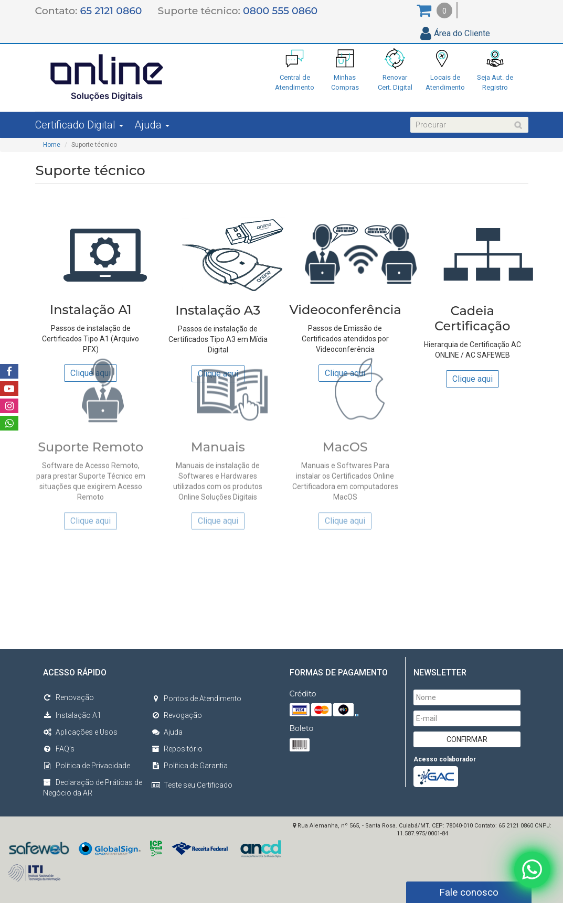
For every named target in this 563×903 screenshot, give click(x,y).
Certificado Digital (79, 125)
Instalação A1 (72, 715)
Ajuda (151, 125)
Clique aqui (472, 376)
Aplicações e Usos (80, 732)
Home (51, 144)
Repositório (177, 749)
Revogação (176, 715)
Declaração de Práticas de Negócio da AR (92, 787)
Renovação (68, 697)
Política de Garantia (189, 765)
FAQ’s (59, 749)
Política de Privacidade (86, 765)
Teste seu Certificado (198, 785)
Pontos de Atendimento (196, 698)
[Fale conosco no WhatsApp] (531, 868)
